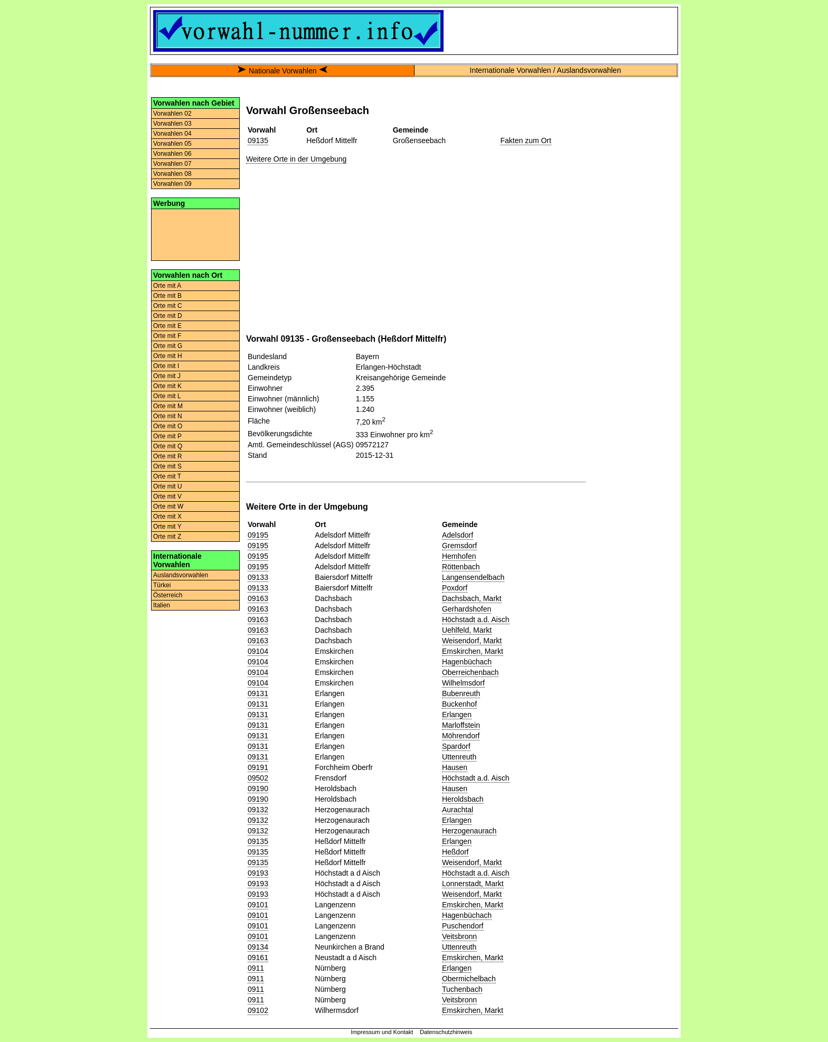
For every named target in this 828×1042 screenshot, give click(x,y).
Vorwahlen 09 (172, 183)
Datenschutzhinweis (446, 1032)
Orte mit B (167, 295)
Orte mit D (167, 316)
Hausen (454, 767)
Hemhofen (459, 556)
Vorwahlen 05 (172, 143)
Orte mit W (168, 506)
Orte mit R (167, 456)
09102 (258, 1010)
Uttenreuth (459, 757)
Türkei (162, 585)
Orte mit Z (167, 536)
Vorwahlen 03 (172, 123)
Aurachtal (457, 809)
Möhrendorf (461, 735)
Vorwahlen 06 (172, 153)
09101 (258, 904)
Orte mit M (168, 406)
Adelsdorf (457, 535)
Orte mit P (167, 436)
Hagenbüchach (467, 662)
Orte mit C (167, 305)
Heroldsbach (463, 799)
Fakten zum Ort (525, 140)
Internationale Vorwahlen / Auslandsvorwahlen (545, 70)
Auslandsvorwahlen (180, 575)
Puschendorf (463, 926)
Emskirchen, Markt (472, 651)
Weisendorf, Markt (472, 640)
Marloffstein (461, 725)
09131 (258, 693)
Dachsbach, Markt (472, 598)
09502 (258, 778)
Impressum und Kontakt (382, 1032)
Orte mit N (167, 416)
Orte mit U (167, 486)
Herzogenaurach (469, 831)
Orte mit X (167, 516)
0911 (256, 968)
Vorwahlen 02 (172, 113)
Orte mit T (167, 476)
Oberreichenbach (470, 672)
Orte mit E (167, 326)
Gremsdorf (459, 545)
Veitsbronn (459, 936)
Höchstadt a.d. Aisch (476, 619)
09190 (258, 788)
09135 (258, 140)
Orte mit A (167, 285)
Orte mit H (167, 356)
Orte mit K (167, 386)
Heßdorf (455, 852)
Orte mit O (167, 426)
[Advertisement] (195, 234)
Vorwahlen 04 (172, 133)
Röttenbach (461, 566)
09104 (258, 651)
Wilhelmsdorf (463, 683)
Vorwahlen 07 (172, 163)
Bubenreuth (461, 693)
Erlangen (457, 714)
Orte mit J (167, 376)
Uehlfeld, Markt (467, 630)
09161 (258, 957)
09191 (258, 767)
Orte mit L (167, 396)
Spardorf (456, 746)
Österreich (167, 595)
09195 (258, 535)
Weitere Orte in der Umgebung (296, 159)
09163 (258, 598)
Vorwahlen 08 (172, 173)
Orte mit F (167, 336)
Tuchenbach (462, 989)
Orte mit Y (167, 526)
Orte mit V (167, 496)
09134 (258, 947)
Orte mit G (167, 346)
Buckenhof (459, 704)
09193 (258, 873)
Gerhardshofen (466, 609)
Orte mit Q (167, 446)
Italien (161, 605)
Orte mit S (167, 466)
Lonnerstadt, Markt (473, 883)
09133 (258, 577)
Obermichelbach (469, 978)
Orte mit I (166, 366)
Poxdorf (454, 588)
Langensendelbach (473, 577)
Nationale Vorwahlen (282, 71)
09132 (258, 809)
